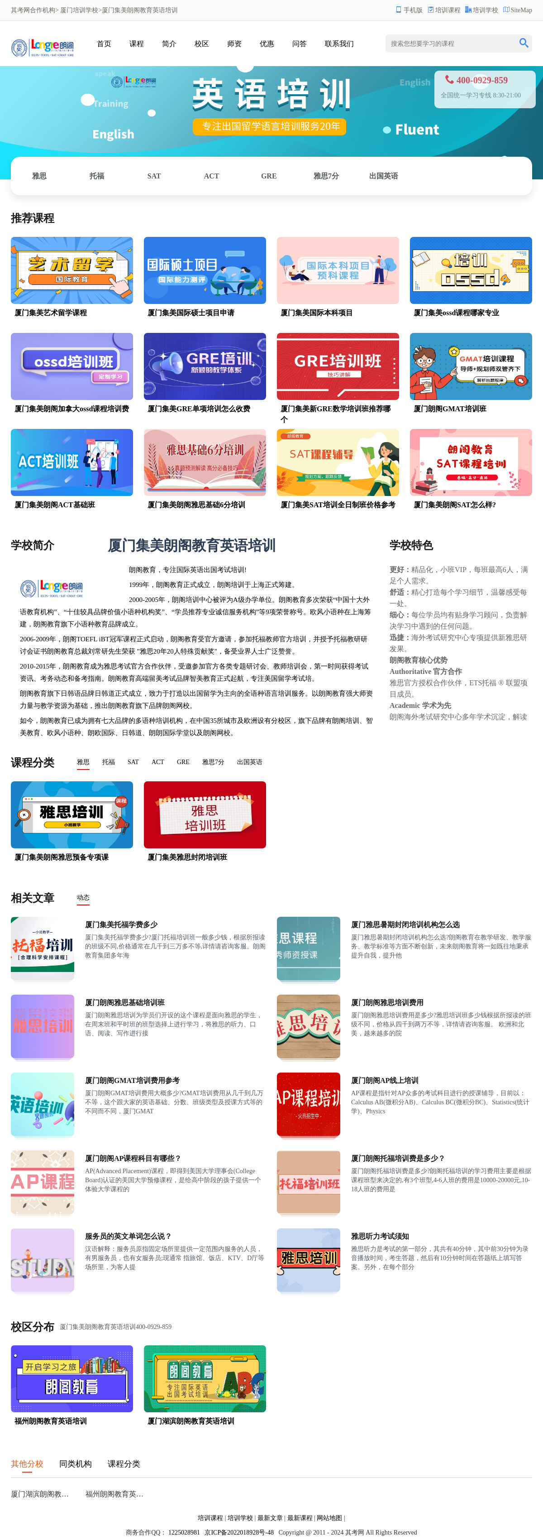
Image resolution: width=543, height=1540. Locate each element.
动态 (83, 897)
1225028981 (184, 1532)
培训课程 (444, 10)
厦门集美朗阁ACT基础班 (54, 505)
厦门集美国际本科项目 (317, 313)
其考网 (20, 10)
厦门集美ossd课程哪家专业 (456, 313)
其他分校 (27, 1463)
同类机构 (75, 1463)
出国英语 (383, 176)
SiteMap (517, 10)
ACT (211, 176)
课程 (136, 44)
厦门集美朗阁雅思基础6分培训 (196, 505)
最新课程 (300, 1518)
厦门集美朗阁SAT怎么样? (455, 505)
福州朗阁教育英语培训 (50, 1421)
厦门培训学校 (79, 10)
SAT (154, 176)
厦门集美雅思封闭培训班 (187, 857)
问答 (299, 44)
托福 (97, 176)
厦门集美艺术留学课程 (50, 313)
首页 (104, 44)
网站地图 (329, 1518)
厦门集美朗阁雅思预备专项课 (61, 857)
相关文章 (32, 898)
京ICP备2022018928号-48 (239, 1532)
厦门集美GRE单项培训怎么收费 (199, 409)
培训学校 (481, 10)
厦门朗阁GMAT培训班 (450, 409)
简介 (169, 44)
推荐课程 (32, 218)
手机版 (409, 10)
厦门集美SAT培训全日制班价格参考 (338, 505)
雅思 (39, 176)
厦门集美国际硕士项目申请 (191, 313)
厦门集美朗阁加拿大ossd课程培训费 (71, 409)
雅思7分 (326, 176)
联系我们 (339, 44)
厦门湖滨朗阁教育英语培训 (191, 1421)
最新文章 (270, 1518)
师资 (234, 44)
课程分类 (32, 763)
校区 (202, 44)
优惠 (267, 44)
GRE (269, 176)
